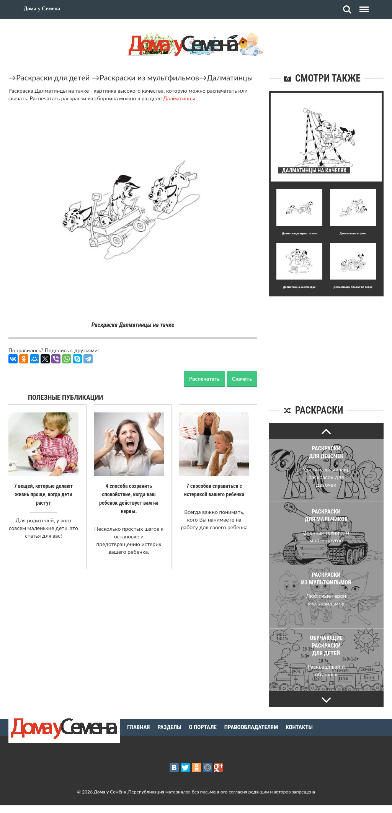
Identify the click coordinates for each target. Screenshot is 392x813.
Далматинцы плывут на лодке (352, 287)
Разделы (169, 727)
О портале (203, 727)
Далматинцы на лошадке (299, 287)
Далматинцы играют (353, 233)
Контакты (299, 727)
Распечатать (204, 378)
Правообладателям (251, 727)
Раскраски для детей (53, 77)
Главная (138, 727)
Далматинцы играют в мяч (299, 233)
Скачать (242, 378)
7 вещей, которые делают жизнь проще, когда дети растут (43, 494)
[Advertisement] (326, 344)
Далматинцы (230, 77)
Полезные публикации (65, 397)
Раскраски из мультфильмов (149, 77)
